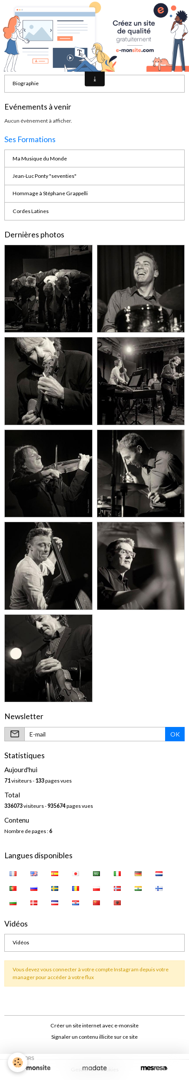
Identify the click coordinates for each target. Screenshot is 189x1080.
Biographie (26, 83)
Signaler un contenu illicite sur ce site (94, 1036)
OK (175, 734)
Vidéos (21, 942)
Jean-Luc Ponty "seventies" (44, 176)
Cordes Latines (31, 211)
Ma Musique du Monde (40, 158)
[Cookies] (17, 1062)
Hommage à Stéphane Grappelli (50, 193)
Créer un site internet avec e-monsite (94, 1025)
